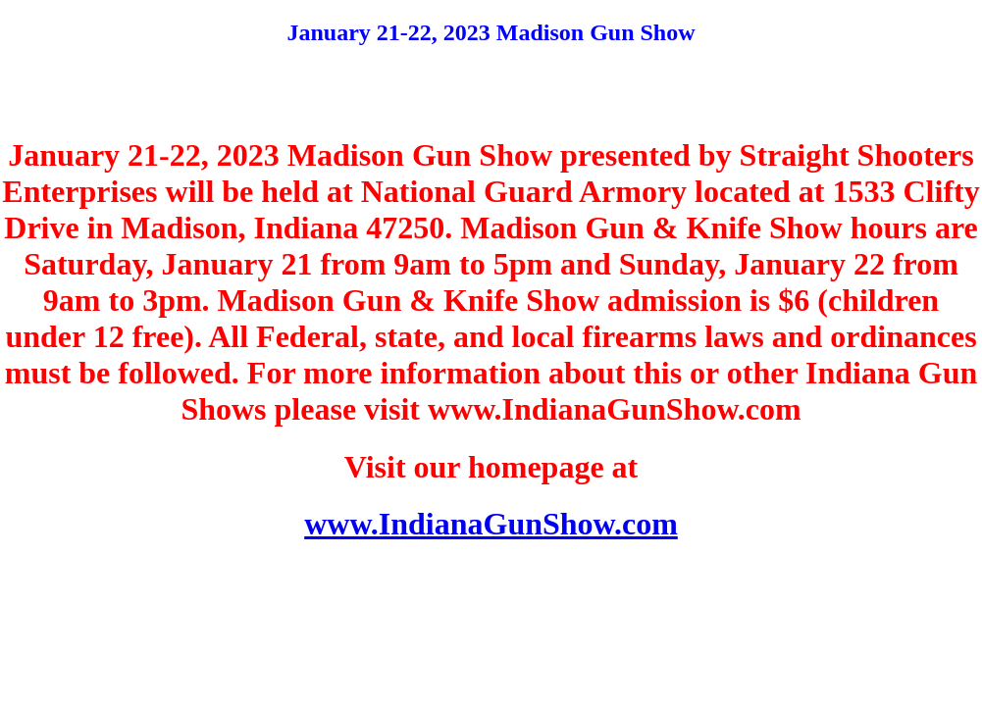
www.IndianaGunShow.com (491, 523)
